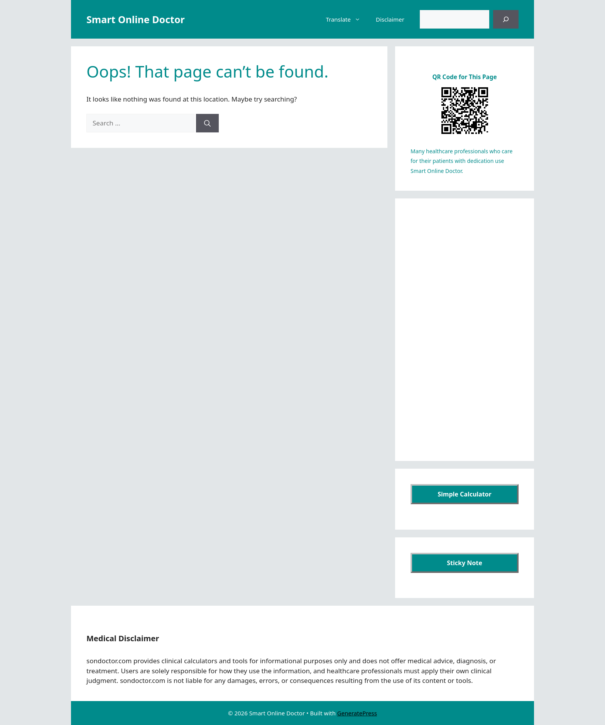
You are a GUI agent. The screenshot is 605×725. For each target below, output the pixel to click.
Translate (347, 19)
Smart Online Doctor (135, 19)
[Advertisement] (465, 330)
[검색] (506, 19)
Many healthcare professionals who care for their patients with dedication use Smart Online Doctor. (461, 160)
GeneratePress (357, 713)
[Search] (207, 123)
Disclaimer (390, 19)
